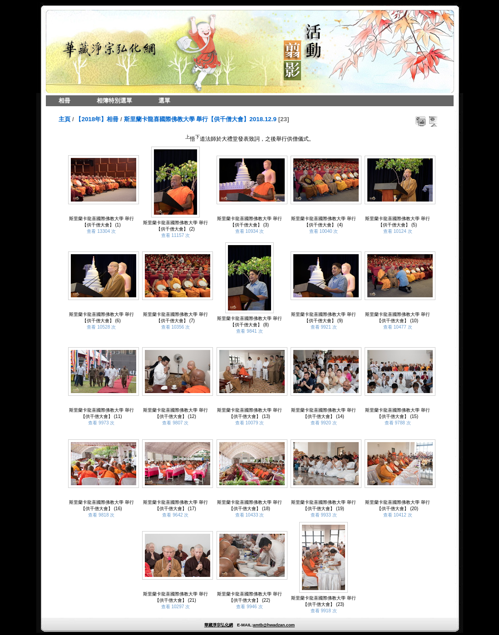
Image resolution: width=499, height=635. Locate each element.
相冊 (64, 100)
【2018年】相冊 (97, 119)
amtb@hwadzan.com (274, 625)
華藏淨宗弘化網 (218, 625)
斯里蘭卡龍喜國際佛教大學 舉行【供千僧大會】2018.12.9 (200, 119)
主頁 (64, 119)
